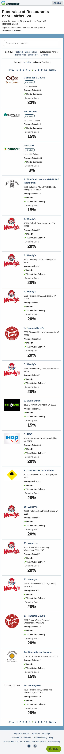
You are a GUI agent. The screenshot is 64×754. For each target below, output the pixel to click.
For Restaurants (39, 741)
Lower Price (33, 55)
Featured (19, 52)
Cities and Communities (21, 738)
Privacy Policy (54, 741)
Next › (52, 70)
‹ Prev (11, 70)
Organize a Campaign (40, 734)
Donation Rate (31, 52)
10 (45, 70)
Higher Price (20, 55)
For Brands (25, 741)
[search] (31, 43)
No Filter (27, 62)
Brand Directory (40, 738)
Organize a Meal (21, 734)
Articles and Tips (11, 741)
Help (51, 738)
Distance (44, 55)
